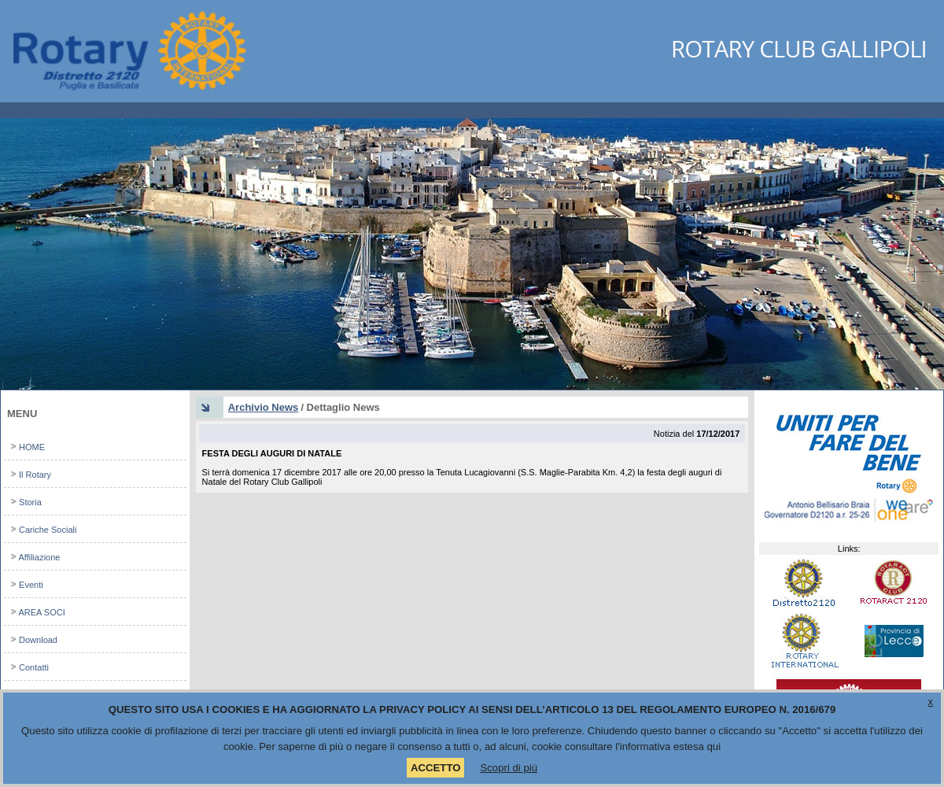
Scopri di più (508, 768)
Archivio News (263, 407)
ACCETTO (436, 768)
